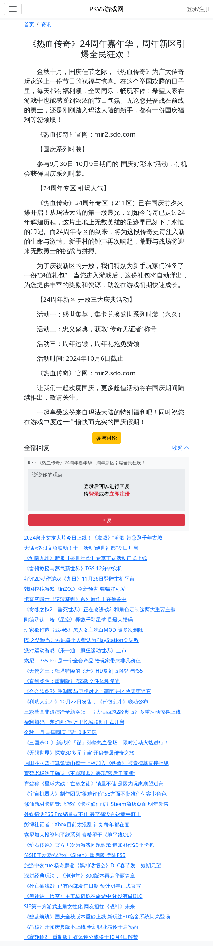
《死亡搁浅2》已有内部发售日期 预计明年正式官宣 (82, 885)
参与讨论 (106, 437)
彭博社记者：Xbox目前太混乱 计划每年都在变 (76, 824)
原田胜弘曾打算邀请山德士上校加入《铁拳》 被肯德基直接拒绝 (96, 762)
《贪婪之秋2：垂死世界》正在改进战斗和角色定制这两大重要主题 (100, 609)
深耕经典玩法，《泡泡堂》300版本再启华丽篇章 (79, 875)
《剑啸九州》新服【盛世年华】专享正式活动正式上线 (85, 558)
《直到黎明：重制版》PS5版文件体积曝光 (72, 681)
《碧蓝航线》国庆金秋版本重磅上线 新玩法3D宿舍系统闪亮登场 (97, 916)
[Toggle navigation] (13, 9)
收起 (180, 447)
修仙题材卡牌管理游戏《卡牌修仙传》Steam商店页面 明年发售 (96, 803)
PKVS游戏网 (106, 8)
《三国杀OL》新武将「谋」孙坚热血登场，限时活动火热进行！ (96, 742)
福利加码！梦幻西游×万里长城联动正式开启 (74, 722)
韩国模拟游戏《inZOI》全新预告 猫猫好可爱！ (77, 588)
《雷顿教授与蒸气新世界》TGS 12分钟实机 (73, 568)
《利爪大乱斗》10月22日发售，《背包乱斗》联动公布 (86, 701)
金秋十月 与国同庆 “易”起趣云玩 (60, 732)
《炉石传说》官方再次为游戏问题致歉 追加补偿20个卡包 (89, 844)
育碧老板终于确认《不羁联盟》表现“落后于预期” (79, 773)
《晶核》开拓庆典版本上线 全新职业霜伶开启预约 (81, 926)
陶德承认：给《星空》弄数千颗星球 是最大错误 (78, 619)
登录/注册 (198, 8)
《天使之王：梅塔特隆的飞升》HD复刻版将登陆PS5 (83, 670)
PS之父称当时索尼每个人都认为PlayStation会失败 (81, 640)
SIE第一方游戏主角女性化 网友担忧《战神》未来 (79, 906)
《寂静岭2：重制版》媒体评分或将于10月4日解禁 (81, 937)
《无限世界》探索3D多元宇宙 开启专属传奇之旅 (79, 752)
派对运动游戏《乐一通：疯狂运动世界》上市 (75, 650)
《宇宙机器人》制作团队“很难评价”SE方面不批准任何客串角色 (95, 793)
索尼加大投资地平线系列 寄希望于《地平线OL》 (79, 834)
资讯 (46, 24)
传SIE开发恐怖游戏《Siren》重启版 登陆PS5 (75, 855)
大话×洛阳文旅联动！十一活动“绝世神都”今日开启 (81, 547)
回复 (107, 520)
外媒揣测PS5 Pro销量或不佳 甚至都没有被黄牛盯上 (82, 814)
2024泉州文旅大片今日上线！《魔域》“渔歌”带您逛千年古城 (93, 537)
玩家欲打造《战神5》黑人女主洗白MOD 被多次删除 (83, 629)
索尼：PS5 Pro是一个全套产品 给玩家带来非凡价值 (82, 660)
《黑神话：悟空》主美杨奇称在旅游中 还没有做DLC (83, 896)
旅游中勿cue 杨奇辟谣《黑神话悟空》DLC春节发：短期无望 (92, 865)
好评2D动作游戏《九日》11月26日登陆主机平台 (79, 578)
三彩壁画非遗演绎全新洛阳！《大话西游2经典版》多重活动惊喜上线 (102, 711)
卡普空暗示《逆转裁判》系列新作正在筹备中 (75, 599)
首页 (29, 24)
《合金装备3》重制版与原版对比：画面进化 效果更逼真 (87, 691)
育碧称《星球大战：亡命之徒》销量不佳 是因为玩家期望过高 (94, 783)
